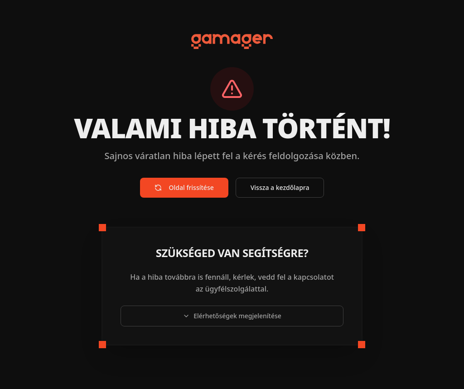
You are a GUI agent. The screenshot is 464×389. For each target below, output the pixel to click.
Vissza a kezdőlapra (280, 187)
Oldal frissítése (184, 187)
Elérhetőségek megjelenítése (232, 315)
